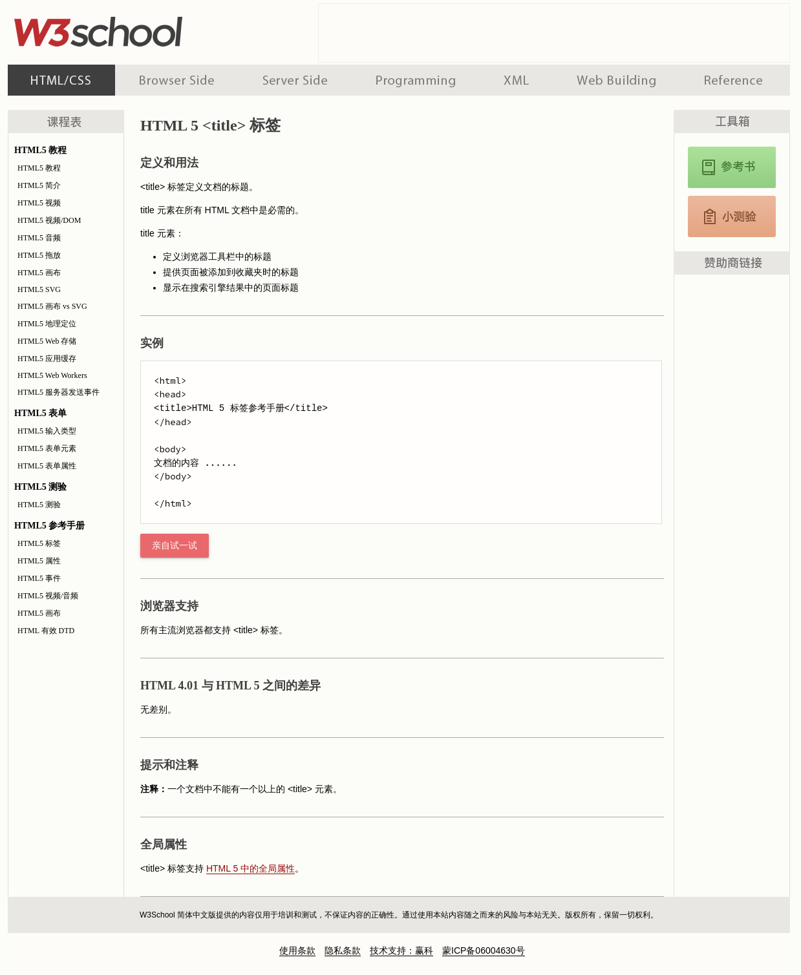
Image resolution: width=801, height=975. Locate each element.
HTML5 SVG (39, 289)
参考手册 (735, 80)
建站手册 (616, 80)
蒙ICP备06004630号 (483, 950)
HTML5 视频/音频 (47, 595)
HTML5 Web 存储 (46, 341)
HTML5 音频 (39, 237)
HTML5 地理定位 (46, 323)
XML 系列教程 (516, 80)
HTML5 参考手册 (732, 167)
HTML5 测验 (39, 504)
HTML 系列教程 (61, 80)
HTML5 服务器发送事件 (58, 392)
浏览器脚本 (177, 80)
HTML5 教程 (39, 168)
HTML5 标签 (39, 543)
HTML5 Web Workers (52, 375)
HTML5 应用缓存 (46, 358)
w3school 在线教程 (128, 29)
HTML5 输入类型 (46, 430)
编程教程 (416, 80)
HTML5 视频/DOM (49, 220)
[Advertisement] (554, 33)
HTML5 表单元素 (46, 448)
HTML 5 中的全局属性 (250, 868)
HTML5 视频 (39, 202)
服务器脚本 (295, 80)
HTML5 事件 (39, 578)
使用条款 (297, 950)
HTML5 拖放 (39, 255)
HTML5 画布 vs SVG (52, 306)
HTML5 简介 (39, 185)
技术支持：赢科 (401, 950)
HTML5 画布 (39, 272)
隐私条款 (343, 950)
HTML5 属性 (39, 560)
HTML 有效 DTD (45, 630)
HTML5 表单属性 (46, 465)
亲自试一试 (174, 545)
